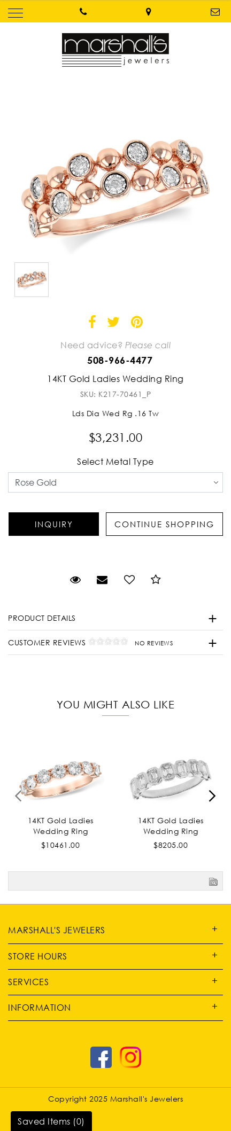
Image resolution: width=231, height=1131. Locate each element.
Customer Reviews (90, 642)
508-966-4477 (119, 360)
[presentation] (18, 799)
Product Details (42, 617)
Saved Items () (51, 1121)
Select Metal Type (115, 461)
